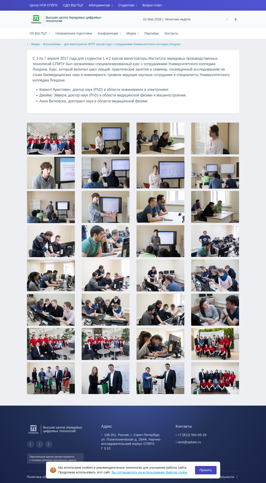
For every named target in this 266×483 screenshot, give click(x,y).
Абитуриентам (100, 5)
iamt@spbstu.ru (189, 442)
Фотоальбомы (52, 44)
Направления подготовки (74, 33)
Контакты (171, 33)
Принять (206, 470)
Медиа (131, 33)
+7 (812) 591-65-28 (192, 435)
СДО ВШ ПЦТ (73, 5)
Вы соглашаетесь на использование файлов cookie (149, 472)
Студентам (126, 5)
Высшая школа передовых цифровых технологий (73, 19)
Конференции (108, 33)
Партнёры (151, 33)
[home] (27, 44)
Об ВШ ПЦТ (39, 33)
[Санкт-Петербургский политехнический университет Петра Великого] (36, 19)
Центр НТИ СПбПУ (44, 5)
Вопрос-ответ (152, 5)
